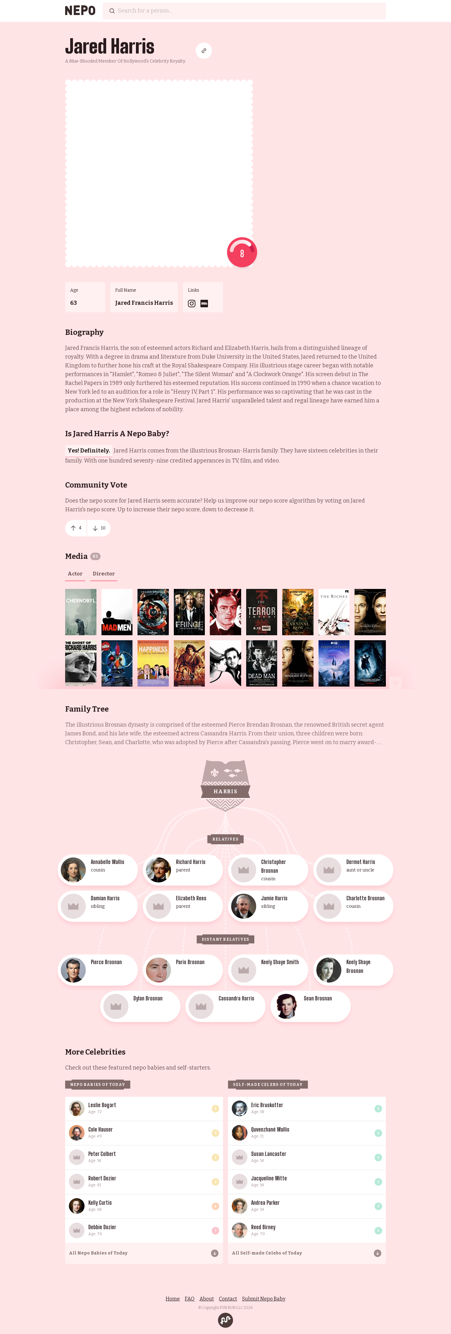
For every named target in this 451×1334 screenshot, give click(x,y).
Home (173, 1299)
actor (75, 574)
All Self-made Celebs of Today (267, 1253)
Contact (228, 1299)
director (104, 574)
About (207, 1299)
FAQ (189, 1299)
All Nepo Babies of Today (98, 1253)
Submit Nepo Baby (263, 1299)
